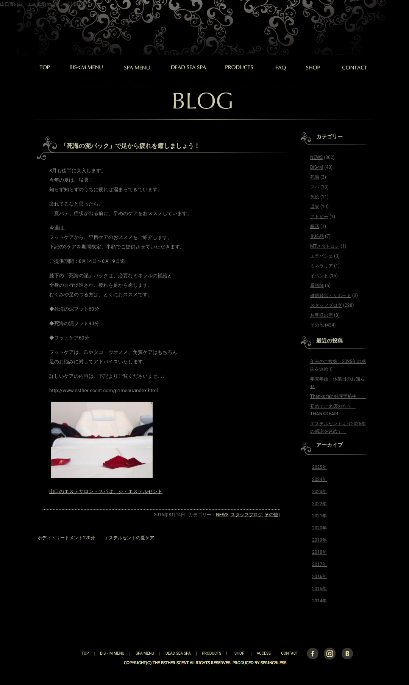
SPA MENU (145, 653)
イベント (319, 275)
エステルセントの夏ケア (129, 537)
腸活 (314, 226)
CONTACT (289, 653)
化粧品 (317, 236)
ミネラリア (321, 266)
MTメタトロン (324, 246)
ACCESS (264, 653)
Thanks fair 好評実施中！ (338, 396)
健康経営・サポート (330, 295)
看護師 (317, 285)
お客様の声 (321, 315)
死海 (314, 177)
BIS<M (316, 167)
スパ (314, 187)
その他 (271, 514)
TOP (72, 653)
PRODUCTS (212, 653)
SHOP (239, 653)
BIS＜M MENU (112, 653)
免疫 (314, 197)
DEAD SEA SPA (178, 653)
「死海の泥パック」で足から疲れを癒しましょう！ (130, 145)
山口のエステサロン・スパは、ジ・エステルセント (105, 491)
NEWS (222, 514)
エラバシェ (321, 256)
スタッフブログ (246, 514)
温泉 (314, 206)
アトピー (319, 216)
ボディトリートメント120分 (66, 537)
